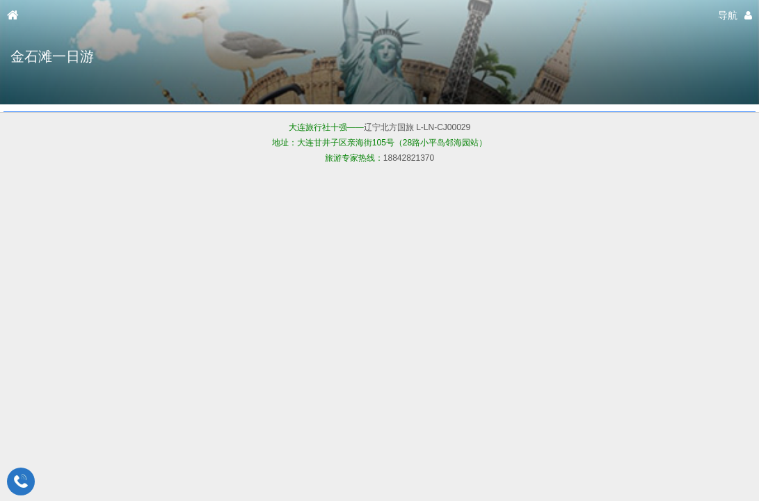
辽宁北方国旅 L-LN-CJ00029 (417, 127)
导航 (727, 15)
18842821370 (408, 158)
